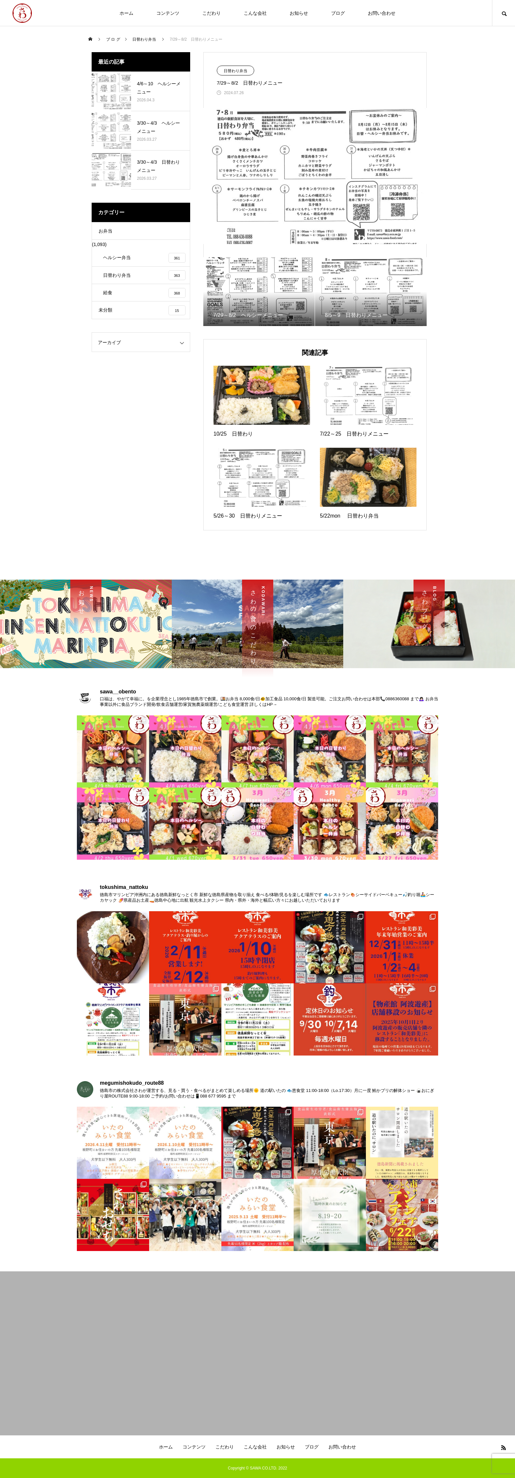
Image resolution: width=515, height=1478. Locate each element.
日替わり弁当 (235, 71)
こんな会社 (255, 13)
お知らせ (299, 13)
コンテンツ (167, 13)
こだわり (211, 13)
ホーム (126, 13)
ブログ (338, 13)
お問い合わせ (381, 13)
